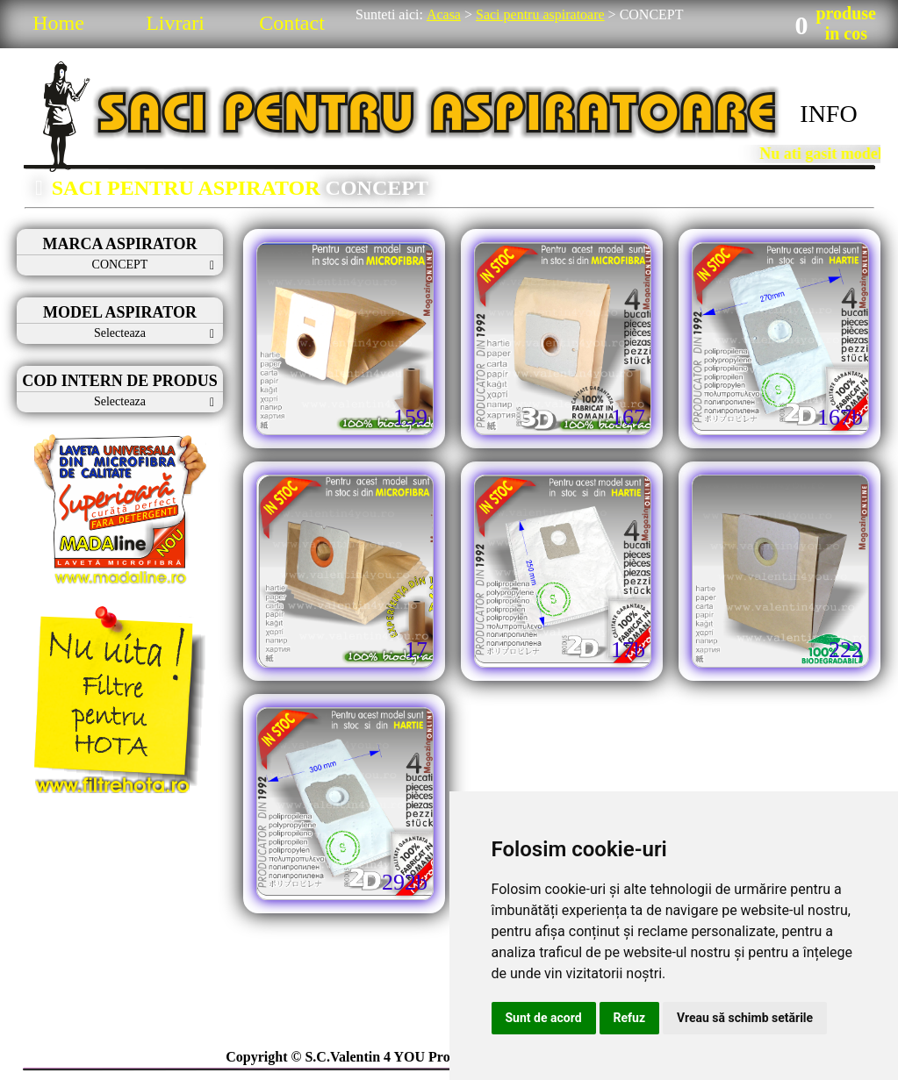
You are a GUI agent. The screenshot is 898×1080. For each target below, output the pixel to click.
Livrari (175, 22)
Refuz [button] (630, 1018)
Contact (292, 22)
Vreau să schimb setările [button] (745, 1018)
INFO (828, 113)
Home (58, 22)
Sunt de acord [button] (544, 1018)
